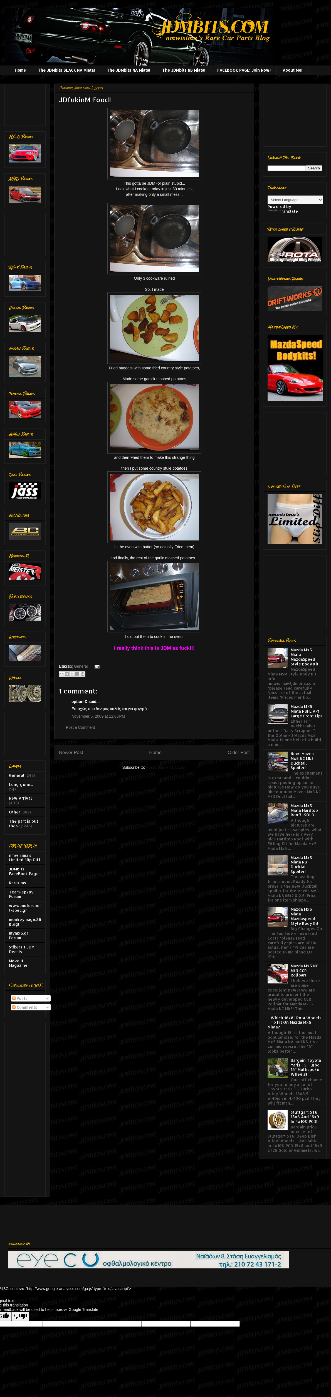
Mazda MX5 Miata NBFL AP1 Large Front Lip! (306, 711)
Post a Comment (80, 727)
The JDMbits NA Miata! (128, 70)
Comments (24, 1007)
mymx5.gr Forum (18, 935)
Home (20, 70)
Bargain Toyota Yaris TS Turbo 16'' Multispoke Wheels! (306, 1067)
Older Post (239, 752)
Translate (283, 211)
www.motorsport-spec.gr (25, 908)
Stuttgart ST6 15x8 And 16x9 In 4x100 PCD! (305, 1117)
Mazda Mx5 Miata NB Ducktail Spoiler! (301, 864)
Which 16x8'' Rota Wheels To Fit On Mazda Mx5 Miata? (295, 1022)
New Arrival (20, 798)
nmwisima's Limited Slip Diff (25, 857)
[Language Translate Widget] (295, 200)
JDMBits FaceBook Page (24, 871)
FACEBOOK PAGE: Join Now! (244, 70)
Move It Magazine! (19, 963)
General (81, 666)
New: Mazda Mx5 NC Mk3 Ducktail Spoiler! (302, 760)
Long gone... (21, 784)
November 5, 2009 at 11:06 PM (98, 716)
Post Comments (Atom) (166, 767)
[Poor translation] (20, 1316)
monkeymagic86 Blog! (25, 922)
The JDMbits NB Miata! (183, 70)
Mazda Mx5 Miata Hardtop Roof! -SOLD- (304, 810)
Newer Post (71, 752)
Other (14, 812)
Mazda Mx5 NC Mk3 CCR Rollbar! (304, 970)
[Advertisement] (26, 103)
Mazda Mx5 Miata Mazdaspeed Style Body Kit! (305, 916)
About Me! (292, 70)
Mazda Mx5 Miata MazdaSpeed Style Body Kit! (305, 656)
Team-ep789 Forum (21, 894)
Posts (20, 998)
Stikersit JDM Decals (21, 949)
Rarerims (17, 882)
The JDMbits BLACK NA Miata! (66, 70)
